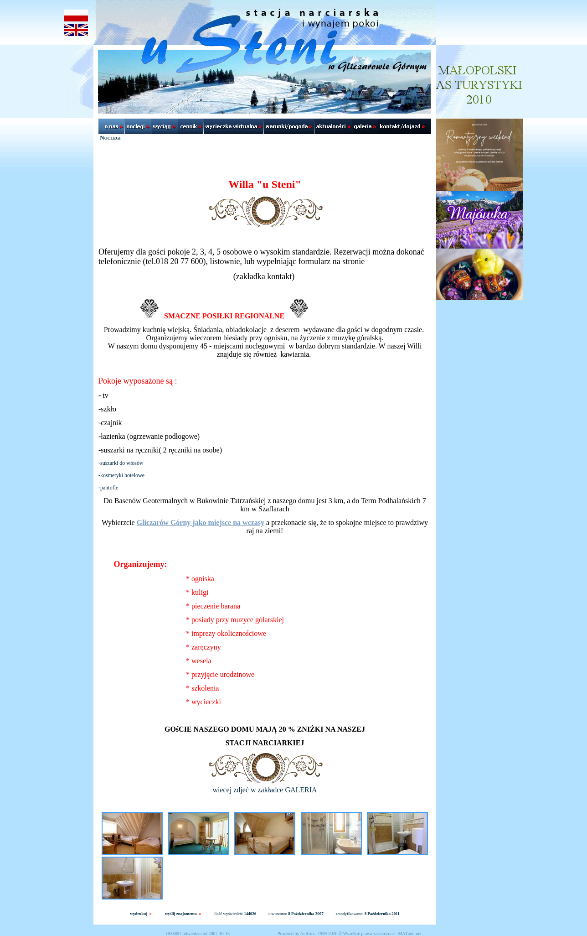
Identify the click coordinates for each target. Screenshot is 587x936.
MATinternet (409, 933)
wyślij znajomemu (181, 913)
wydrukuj (138, 913)
